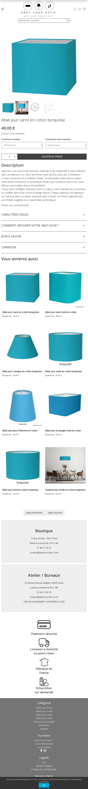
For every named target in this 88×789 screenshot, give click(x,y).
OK (44, 785)
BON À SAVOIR (11, 236)
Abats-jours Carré (44, 718)
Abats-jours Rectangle (44, 722)
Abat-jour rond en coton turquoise (20, 489)
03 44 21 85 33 (44, 592)
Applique (44, 729)
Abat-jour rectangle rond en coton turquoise (63, 432)
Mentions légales (44, 766)
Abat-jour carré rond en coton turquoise (60, 314)
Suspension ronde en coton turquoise (65, 489)
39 (16, 375)
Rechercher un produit (29, 20)
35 (16, 494)
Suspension (44, 725)
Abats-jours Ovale (44, 711)
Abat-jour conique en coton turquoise (22, 371)
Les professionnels (44, 744)
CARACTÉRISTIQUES (15, 214)
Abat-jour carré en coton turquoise (33, 120)
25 (16, 434)
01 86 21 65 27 (44, 548)
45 (59, 375)
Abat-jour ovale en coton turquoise (63, 371)
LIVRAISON (8, 247)
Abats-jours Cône (44, 715)
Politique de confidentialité (44, 769)
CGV (44, 762)
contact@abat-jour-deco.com (44, 552)
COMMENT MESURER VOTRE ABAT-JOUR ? (30, 225)
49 (16, 316)
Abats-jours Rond (44, 708)
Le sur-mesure (44, 747)
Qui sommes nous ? (44, 740)
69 (59, 494)
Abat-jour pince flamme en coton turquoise (19, 432)
